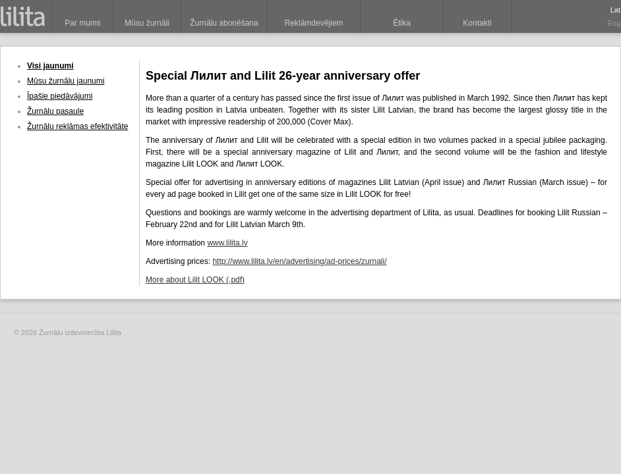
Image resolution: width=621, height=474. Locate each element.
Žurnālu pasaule (55, 111)
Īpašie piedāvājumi (59, 96)
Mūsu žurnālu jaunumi (65, 81)
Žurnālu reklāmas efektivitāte (77, 126)
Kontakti (477, 23)
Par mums (83, 23)
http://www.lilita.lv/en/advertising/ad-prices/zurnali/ (299, 261)
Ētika (402, 23)
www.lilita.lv (227, 243)
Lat (615, 10)
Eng (613, 23)
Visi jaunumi (50, 65)
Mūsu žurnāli (147, 23)
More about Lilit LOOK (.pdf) (195, 279)
